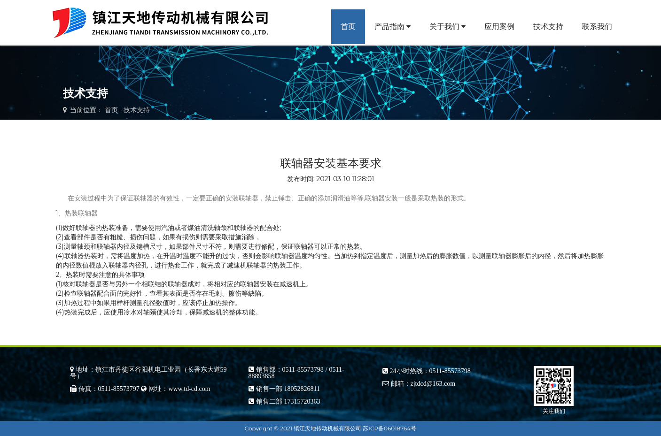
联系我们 (597, 26)
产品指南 (392, 26)
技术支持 (548, 26)
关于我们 (447, 26)
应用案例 (499, 26)
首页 (348, 26)
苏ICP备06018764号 (389, 428)
